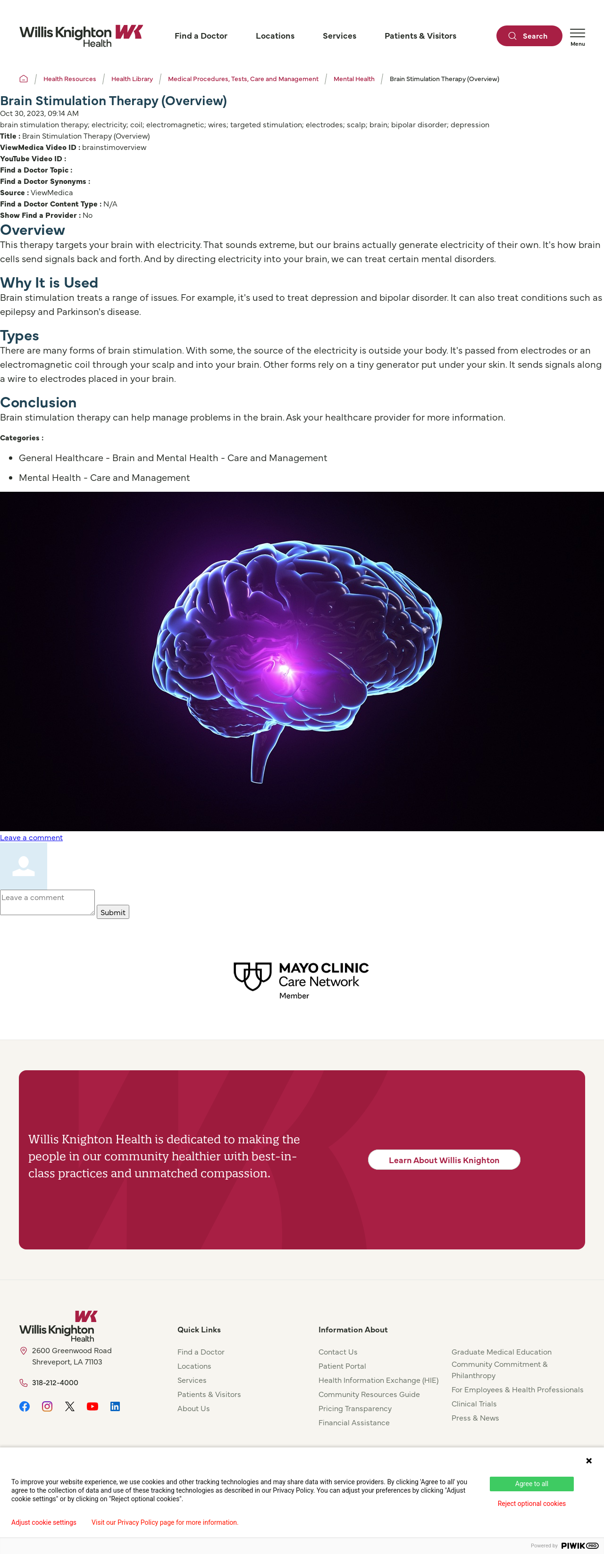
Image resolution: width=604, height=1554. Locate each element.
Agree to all (531, 1484)
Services (192, 1379)
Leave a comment (31, 837)
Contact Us (338, 1351)
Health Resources (69, 78)
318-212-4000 (55, 1382)
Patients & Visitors (209, 1394)
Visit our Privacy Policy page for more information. (165, 1522)
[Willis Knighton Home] (81, 36)
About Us (193, 1408)
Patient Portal (342, 1365)
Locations (194, 1365)
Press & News (475, 1417)
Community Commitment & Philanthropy (500, 1369)
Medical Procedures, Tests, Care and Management (243, 78)
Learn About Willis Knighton (444, 1160)
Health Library (132, 78)
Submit (113, 912)
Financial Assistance (354, 1422)
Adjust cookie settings (43, 1522)
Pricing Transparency (355, 1408)
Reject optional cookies (532, 1503)
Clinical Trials (474, 1403)
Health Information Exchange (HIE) (378, 1379)
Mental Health (354, 78)
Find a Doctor (201, 1351)
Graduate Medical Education (502, 1351)
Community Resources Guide (369, 1394)
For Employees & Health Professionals (518, 1389)
